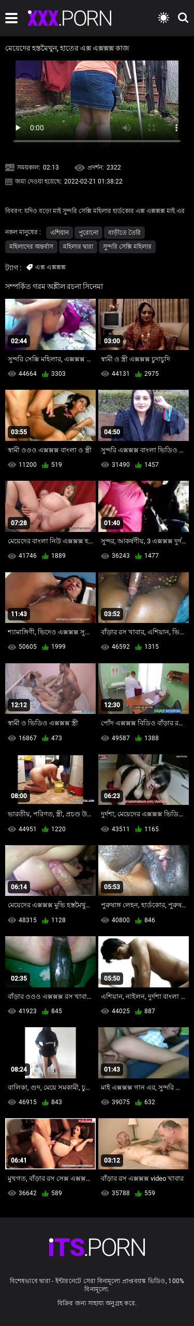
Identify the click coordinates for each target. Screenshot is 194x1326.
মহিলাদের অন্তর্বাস (31, 246)
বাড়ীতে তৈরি (124, 232)
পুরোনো (88, 232)
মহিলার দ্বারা (78, 246)
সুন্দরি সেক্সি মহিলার (127, 246)
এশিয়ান (59, 232)
